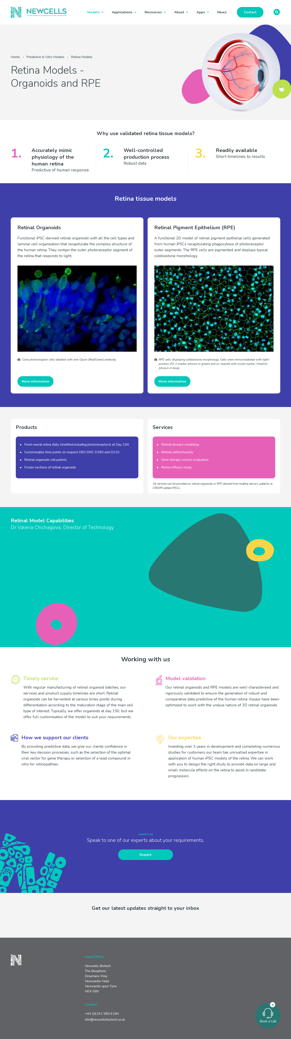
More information (35, 381)
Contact (250, 12)
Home (15, 57)
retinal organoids (64, 467)
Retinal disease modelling (180, 444)
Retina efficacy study (176, 467)
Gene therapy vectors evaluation (184, 459)
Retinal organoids (37, 459)
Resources (153, 12)
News (222, 12)
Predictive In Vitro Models (45, 57)
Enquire (146, 854)
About (179, 12)
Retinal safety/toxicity (177, 452)
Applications (122, 12)
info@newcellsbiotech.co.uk (105, 1019)
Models (93, 12)
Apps (200, 12)
